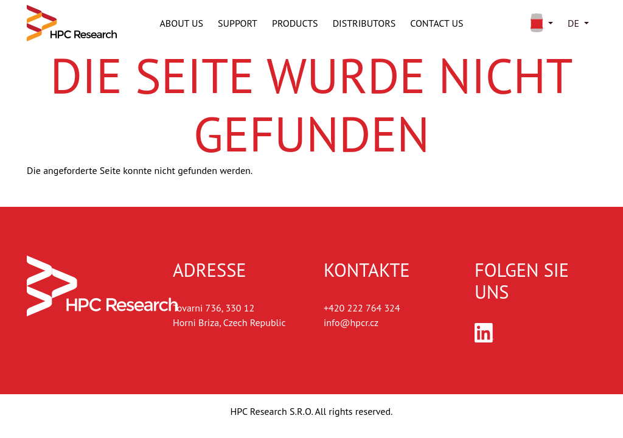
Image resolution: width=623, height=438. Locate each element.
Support (237, 23)
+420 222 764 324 (362, 308)
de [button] (573, 23)
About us (182, 23)
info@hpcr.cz (351, 322)
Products (295, 23)
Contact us (436, 23)
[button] (539, 23)
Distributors (364, 23)
